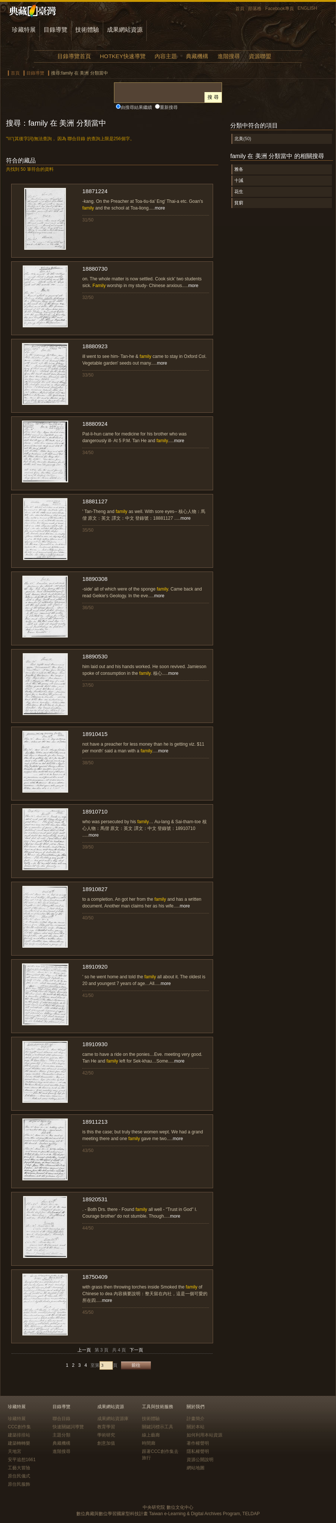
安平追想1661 (22, 1459)
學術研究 (106, 1435)
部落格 (254, 8)
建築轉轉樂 (19, 1443)
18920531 (95, 1199)
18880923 (95, 346)
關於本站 (196, 1426)
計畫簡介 (196, 1418)
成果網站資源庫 (113, 1418)
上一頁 (84, 1350)
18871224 (95, 191)
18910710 (95, 811)
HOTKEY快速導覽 (122, 56)
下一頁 (136, 1350)
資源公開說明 (200, 1459)
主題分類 (61, 1435)
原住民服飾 (19, 1484)
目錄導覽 (55, 29)
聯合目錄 (61, 1418)
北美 (238, 138)
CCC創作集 (19, 1426)
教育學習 (106, 1426)
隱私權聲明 (198, 1451)
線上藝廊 (151, 1435)
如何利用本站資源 (204, 1435)
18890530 (95, 656)
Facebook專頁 (279, 8)
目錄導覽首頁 (74, 56)
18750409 (95, 1277)
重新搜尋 (169, 107)
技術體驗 (87, 29)
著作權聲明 (198, 1443)
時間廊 (148, 1443)
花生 (238, 191)
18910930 (95, 1044)
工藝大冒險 (19, 1467)
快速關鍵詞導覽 (68, 1426)
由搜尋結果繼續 (136, 107)
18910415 (95, 734)
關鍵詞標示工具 (157, 1426)
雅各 (238, 169)
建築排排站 (19, 1435)
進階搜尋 (229, 56)
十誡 (238, 180)
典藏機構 (197, 56)
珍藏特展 (24, 29)
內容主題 (166, 56)
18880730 (95, 268)
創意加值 (106, 1443)
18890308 (95, 579)
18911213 (95, 1121)
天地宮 (14, 1451)
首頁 (239, 8)
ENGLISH (307, 8)
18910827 (95, 889)
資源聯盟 (260, 56)
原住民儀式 (19, 1476)
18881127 (95, 501)
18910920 (95, 966)
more (160, 208)
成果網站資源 (125, 29)
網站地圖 (196, 1467)
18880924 (95, 424)
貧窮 (238, 202)
